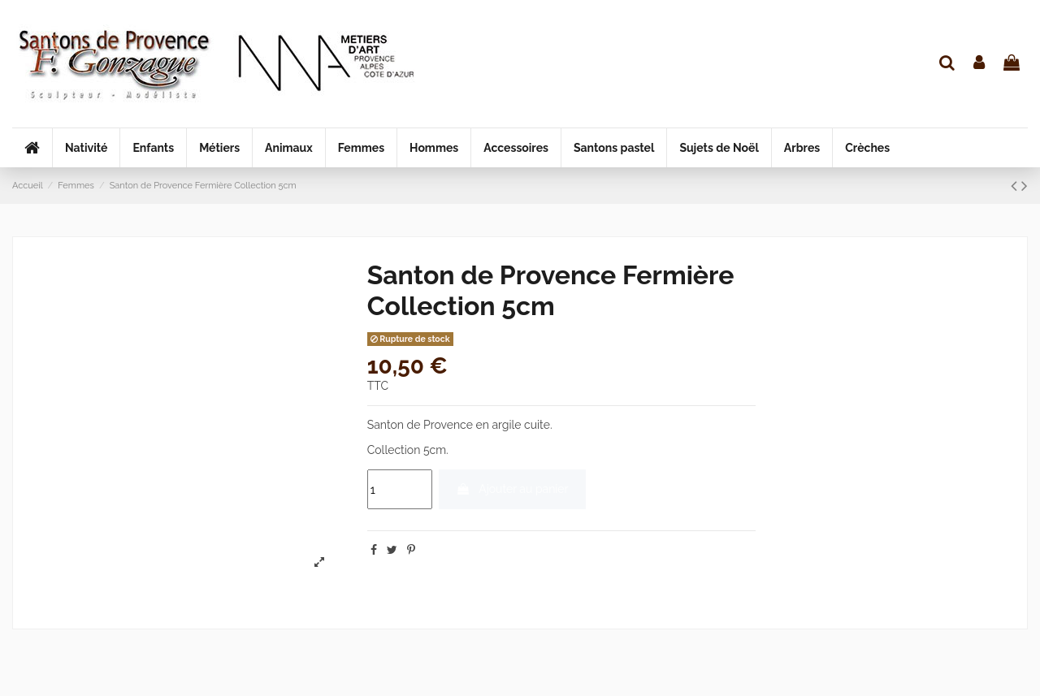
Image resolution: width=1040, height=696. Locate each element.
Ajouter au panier (512, 488)
